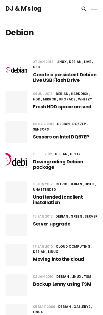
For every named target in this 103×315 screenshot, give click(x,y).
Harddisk (79, 93)
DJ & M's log (23, 9)
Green (76, 216)
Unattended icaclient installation (58, 200)
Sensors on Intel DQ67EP (61, 137)
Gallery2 (81, 306)
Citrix (61, 184)
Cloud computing (73, 246)
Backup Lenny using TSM (62, 284)
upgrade (67, 99)
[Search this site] (84, 9)
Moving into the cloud (58, 259)
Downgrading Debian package (58, 164)
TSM (87, 276)
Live (87, 61)
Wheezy (85, 99)
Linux (61, 61)
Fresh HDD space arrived (62, 106)
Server (91, 216)
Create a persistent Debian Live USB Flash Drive (64, 77)
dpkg (75, 154)
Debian (75, 61)
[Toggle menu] (94, 9)
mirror (49, 99)
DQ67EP (79, 124)
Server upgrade (51, 224)
